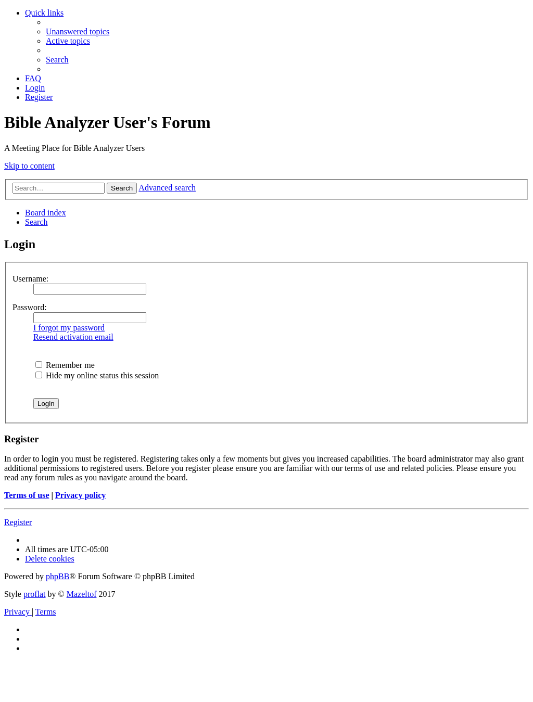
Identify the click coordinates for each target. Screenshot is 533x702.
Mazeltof (82, 594)
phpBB (57, 576)
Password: (29, 307)
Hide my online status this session (97, 375)
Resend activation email (73, 337)
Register (18, 522)
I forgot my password (69, 327)
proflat (34, 594)
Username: (30, 278)
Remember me (65, 365)
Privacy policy (80, 495)
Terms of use (26, 495)
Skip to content (29, 165)
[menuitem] (77, 31)
